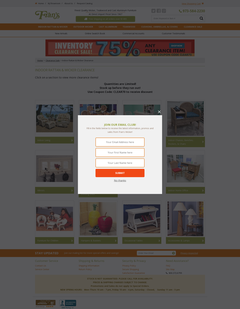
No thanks (120, 180)
